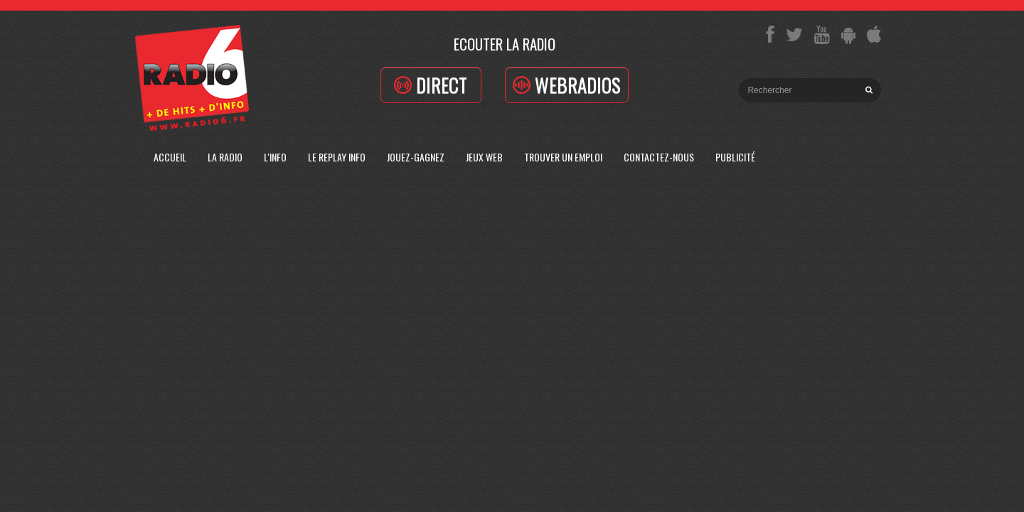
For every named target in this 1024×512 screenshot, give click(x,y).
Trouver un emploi (563, 156)
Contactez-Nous (659, 156)
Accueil (170, 156)
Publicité (735, 156)
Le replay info (337, 156)
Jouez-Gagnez (415, 156)
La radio (225, 156)
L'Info (275, 156)
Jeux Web (484, 156)
